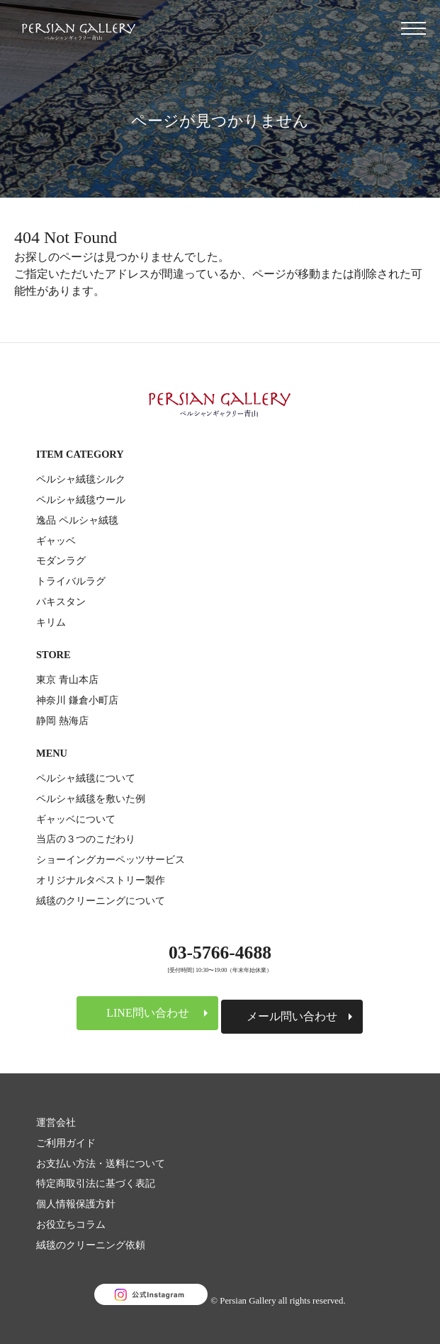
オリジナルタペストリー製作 (100, 880)
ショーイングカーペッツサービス (110, 859)
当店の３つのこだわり (85, 839)
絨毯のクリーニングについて (100, 900)
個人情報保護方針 (75, 1203)
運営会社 (56, 1122)
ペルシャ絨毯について (85, 778)
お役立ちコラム (71, 1224)
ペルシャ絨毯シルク (80, 479)
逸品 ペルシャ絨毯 (77, 520)
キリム (51, 622)
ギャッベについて (75, 819)
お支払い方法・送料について (100, 1163)
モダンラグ (61, 560)
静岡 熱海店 (62, 720)
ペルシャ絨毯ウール (80, 499)
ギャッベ (56, 540)
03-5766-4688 (220, 952)
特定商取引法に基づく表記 (95, 1183)
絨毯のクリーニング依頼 (90, 1244)
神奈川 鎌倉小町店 (77, 700)
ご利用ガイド (66, 1142)
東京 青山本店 (67, 679)
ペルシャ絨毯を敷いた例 (90, 798)
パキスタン (61, 601)
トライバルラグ (71, 581)
